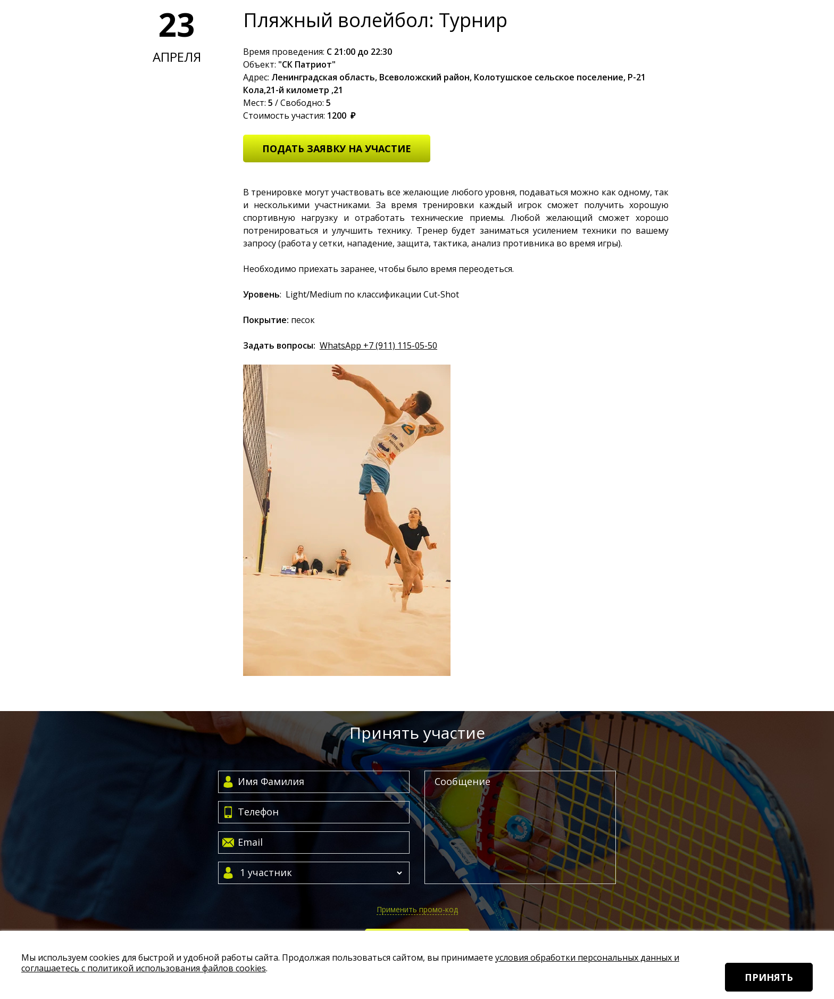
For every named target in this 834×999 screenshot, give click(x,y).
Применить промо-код (417, 909)
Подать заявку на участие (336, 148)
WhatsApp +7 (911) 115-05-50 (378, 345)
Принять (769, 977)
